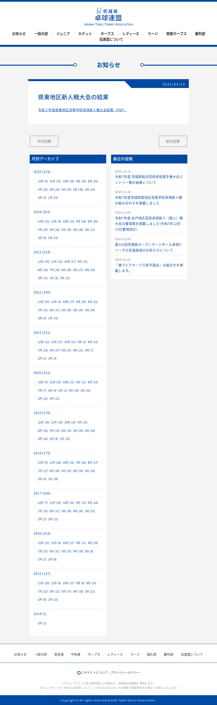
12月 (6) (43, 181)
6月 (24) (55, 189)
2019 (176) (42, 412)
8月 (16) (93, 181)
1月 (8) (52, 559)
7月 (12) (43, 591)
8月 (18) (43, 270)
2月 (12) (43, 398)
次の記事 (44, 141)
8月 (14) (93, 503)
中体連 (75, 654)
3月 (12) (90, 511)
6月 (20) (66, 270)
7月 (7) (42, 390)
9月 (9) (80, 583)
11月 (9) (56, 221)
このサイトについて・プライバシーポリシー (110, 672)
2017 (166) (42, 493)
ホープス (107, 33)
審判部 (200, 33)
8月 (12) (93, 342)
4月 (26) (78, 230)
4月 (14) (78, 471)
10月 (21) (68, 503)
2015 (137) (42, 573)
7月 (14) (55, 431)
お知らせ (19, 33)
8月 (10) (43, 431)
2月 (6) (42, 318)
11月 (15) (55, 382)
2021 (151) (42, 332)
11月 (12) (57, 262)
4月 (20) (78, 511)
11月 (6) (56, 543)
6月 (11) (55, 511)
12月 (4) (43, 382)
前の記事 (173, 141)
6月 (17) (55, 310)
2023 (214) (42, 251)
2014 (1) (40, 613)
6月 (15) (66, 431)
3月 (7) (89, 350)
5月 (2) (62, 390)
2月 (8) (42, 238)
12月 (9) (43, 462)
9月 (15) (82, 422)
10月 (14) (70, 422)
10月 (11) (68, 382)
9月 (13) (82, 262)
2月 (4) (42, 479)
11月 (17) (57, 342)
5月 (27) (78, 270)
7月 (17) (43, 471)
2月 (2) (42, 198)
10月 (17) (70, 262)
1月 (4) (52, 358)
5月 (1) (42, 623)
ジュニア (63, 33)
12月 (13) (43, 221)
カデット (85, 33)
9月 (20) (81, 181)
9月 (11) (81, 382)
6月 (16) (55, 230)
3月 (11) (90, 230)
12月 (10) (43, 262)
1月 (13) (53, 238)
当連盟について (111, 39)
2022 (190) (42, 292)
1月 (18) (53, 479)
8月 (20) (93, 221)
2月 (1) (42, 358)
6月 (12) (55, 591)
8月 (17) (93, 462)
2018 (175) (42, 452)
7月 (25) (43, 189)
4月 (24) (78, 310)
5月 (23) (66, 471)
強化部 (151, 654)
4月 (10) (74, 390)
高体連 (59, 654)
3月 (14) (90, 189)
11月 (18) (57, 422)
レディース (130, 33)
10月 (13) (68, 221)
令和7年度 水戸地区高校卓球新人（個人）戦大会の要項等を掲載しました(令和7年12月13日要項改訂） (149, 223)
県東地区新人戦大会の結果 (73, 96)
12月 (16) (43, 422)
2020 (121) (42, 372)
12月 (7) (43, 503)
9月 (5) (81, 342)
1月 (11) (53, 318)
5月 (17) (66, 591)
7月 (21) (43, 310)
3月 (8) (89, 551)
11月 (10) (55, 503)
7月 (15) (43, 511)
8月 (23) (93, 382)
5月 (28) (66, 511)
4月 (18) (90, 431)
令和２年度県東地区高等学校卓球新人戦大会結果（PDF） (82, 109)
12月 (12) (43, 342)
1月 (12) (65, 278)
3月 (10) (85, 390)
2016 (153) (42, 533)
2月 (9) (54, 439)
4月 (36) (78, 189)
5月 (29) (66, 230)
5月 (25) (66, 189)
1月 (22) (53, 198)
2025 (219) (42, 171)
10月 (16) (68, 181)
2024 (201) (42, 211)
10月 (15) (70, 342)
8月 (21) (93, 302)
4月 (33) (90, 270)
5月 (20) (66, 310)
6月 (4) (52, 390)
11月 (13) (55, 181)
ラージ (153, 33)
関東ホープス (176, 33)
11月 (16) (55, 462)
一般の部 (41, 33)
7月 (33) (55, 270)
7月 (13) (43, 350)
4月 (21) (78, 350)
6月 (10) (55, 471)
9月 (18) (81, 221)
